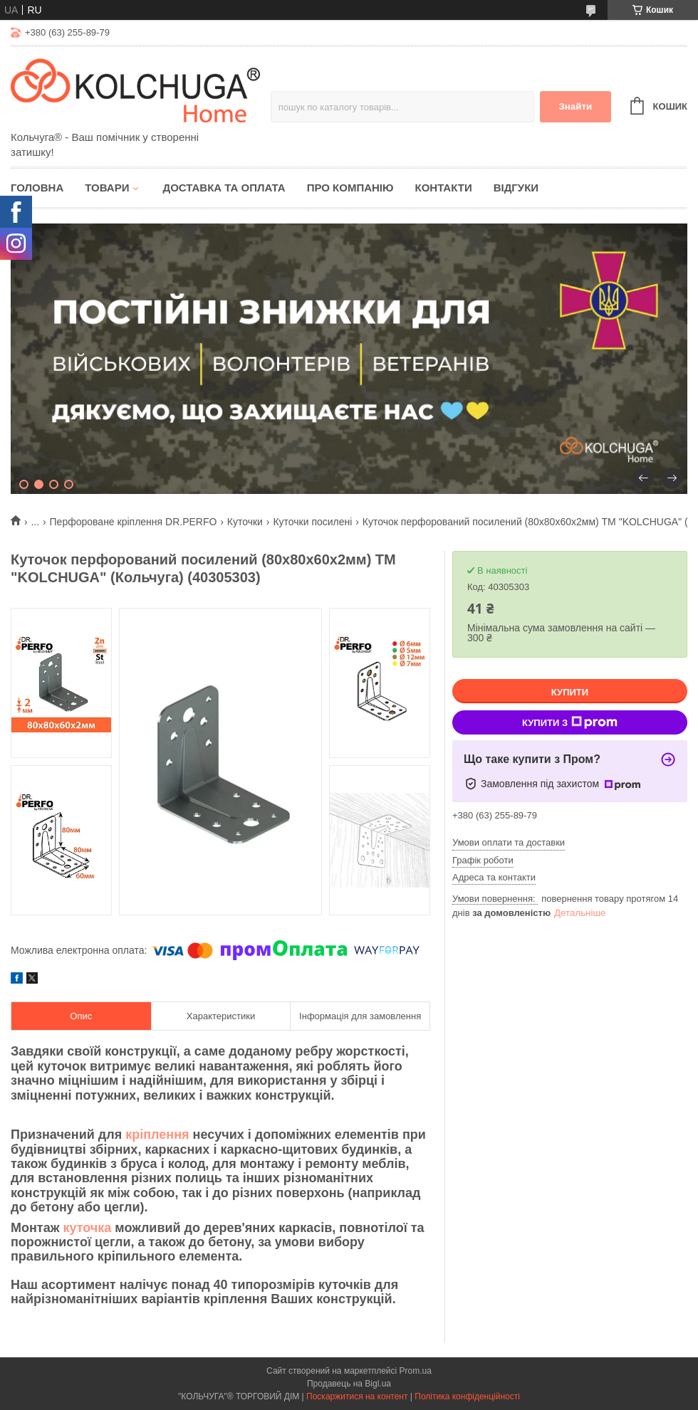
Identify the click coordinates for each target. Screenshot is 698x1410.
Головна (37, 187)
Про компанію (350, 187)
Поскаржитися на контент (356, 1396)
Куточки (245, 521)
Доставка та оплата (223, 187)
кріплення (157, 1134)
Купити (569, 692)
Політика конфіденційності (467, 1396)
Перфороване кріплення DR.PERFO (133, 521)
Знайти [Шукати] (575, 106)
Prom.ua (416, 1371)
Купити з (570, 722)
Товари (107, 187)
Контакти (443, 187)
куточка (87, 1228)
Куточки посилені (312, 521)
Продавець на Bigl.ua (349, 1384)
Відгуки (516, 187)
